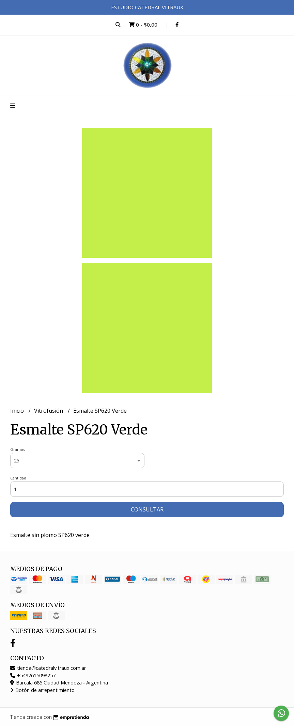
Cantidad (18, 477)
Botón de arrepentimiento (42, 690)
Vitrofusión (49, 410)
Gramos (17, 449)
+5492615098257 (33, 675)
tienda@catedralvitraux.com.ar (48, 668)
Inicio (17, 410)
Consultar (147, 509)
